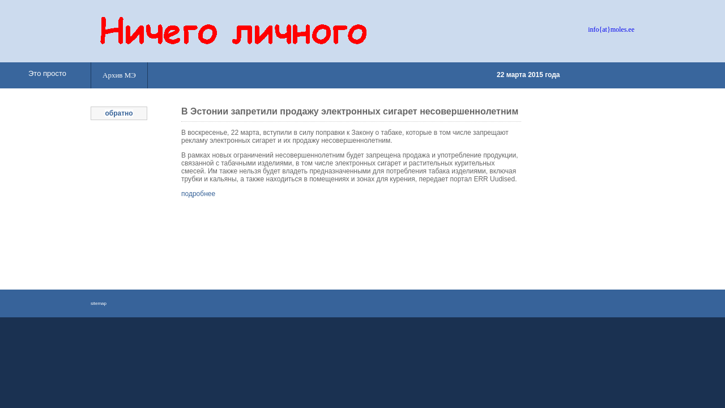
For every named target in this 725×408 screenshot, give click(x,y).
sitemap (98, 303)
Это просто (47, 73)
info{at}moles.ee (611, 29)
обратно (119, 113)
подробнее (198, 194)
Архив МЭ (119, 75)
